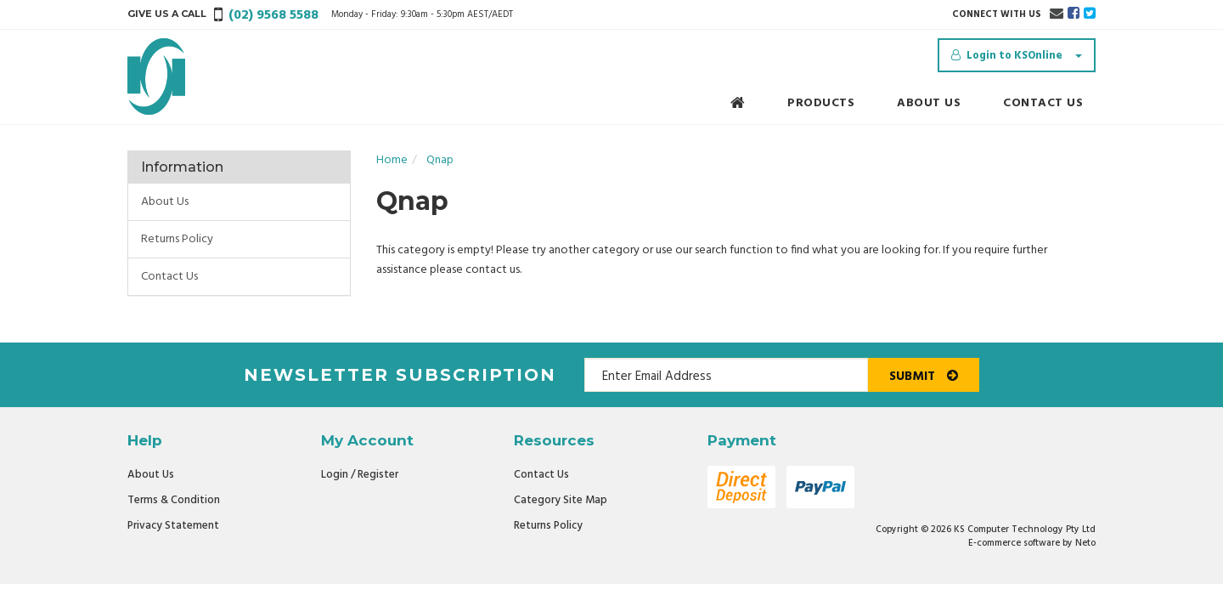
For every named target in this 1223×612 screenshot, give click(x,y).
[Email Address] (726, 375)
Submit (923, 376)
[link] (1073, 14)
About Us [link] (165, 202)
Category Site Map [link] (560, 500)
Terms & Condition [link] (173, 500)
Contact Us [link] (169, 276)
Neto (1085, 543)
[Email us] (1056, 14)
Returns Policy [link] (177, 239)
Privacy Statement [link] (173, 526)
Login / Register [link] (359, 475)
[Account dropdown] (1017, 55)
